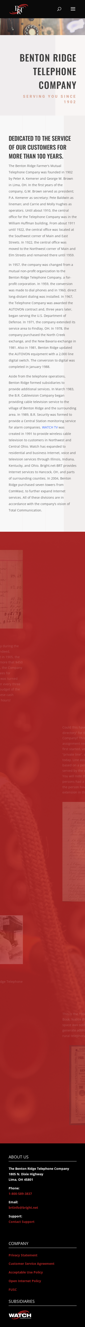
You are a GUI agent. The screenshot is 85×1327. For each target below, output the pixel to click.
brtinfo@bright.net (23, 1207)
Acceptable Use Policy (26, 1272)
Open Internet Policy (25, 1281)
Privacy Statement (23, 1255)
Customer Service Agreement (31, 1263)
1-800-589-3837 (20, 1193)
